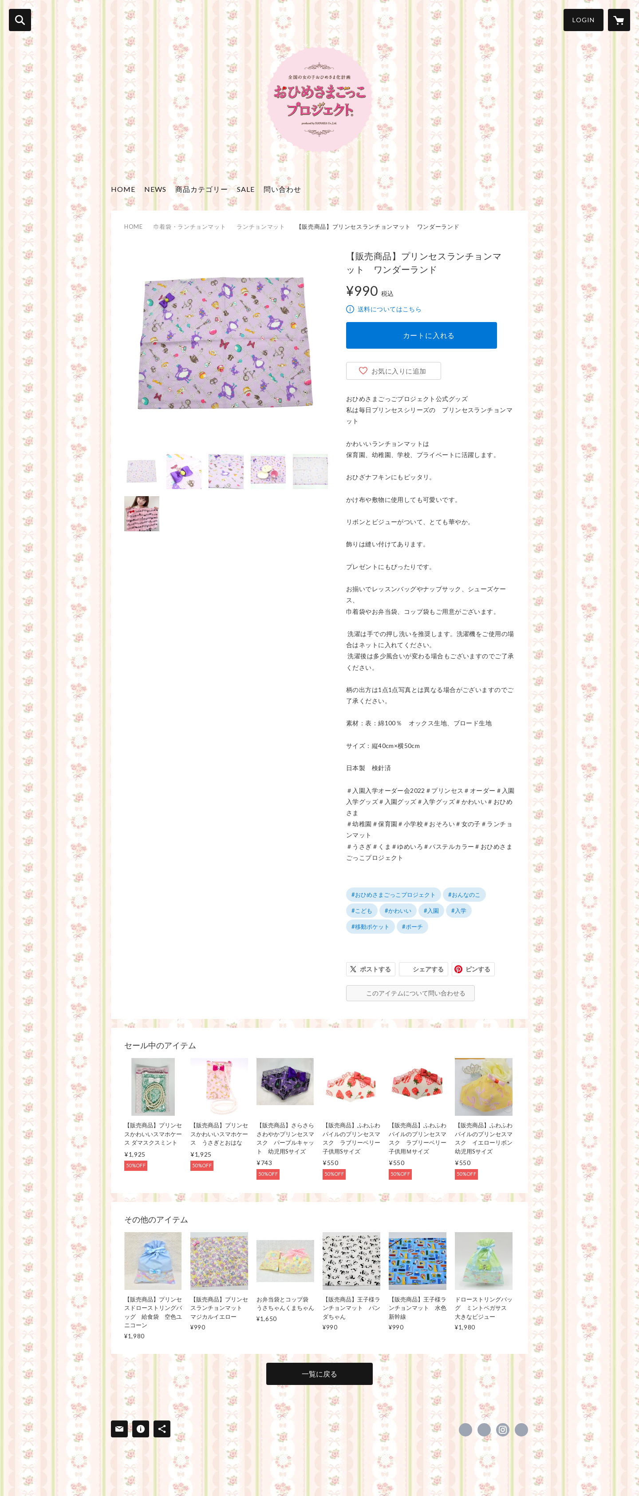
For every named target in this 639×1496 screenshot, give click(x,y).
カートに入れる (429, 335)
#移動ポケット (370, 926)
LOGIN (583, 20)
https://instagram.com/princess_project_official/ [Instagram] (502, 1429)
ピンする (477, 969)
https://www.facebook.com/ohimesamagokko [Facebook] (465, 1429)
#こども (361, 910)
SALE (246, 189)
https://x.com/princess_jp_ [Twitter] (484, 1429)
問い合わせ (282, 189)
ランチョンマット (261, 226)
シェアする (428, 969)
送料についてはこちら (390, 309)
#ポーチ (412, 926)
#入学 (458, 910)
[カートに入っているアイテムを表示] (619, 20)
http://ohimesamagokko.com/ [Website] (521, 1429)
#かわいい (398, 910)
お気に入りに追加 (398, 371)
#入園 (431, 910)
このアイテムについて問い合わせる (415, 993)
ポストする (375, 969)
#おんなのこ (464, 894)
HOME (123, 189)
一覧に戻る (319, 1373)
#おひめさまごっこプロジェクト (393, 894)
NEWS (155, 189)
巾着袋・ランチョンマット (190, 226)
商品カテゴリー (201, 189)
